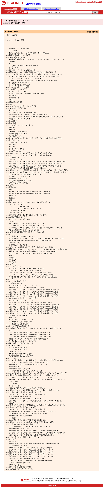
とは (81, 2)
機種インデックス (31, 9)
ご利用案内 (91, 2)
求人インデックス (51, 9)
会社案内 (99, 2)
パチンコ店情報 (11, 9)
